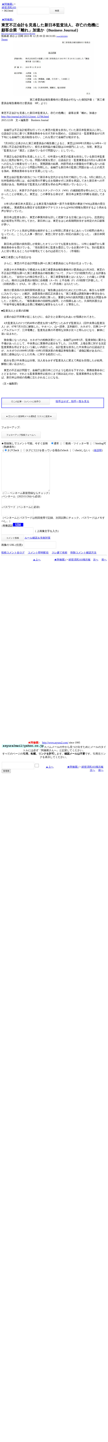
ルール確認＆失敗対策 (37, 545)
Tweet (4, 39)
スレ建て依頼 (59, 560)
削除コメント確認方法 (83, 560)
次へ (95, 567)
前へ (104, 567)
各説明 (98, 450)
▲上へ (37, 567)
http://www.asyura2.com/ (55, 750)
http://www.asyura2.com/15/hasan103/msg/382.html (18, 34)
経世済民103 (9, 7)
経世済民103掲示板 (80, 567)
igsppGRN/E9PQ (62, 36)
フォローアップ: (10, 427)
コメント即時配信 (38, 560)
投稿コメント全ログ (13, 560)
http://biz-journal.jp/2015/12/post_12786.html (25, 116)
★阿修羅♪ (7, 4)
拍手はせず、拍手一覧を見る (72, 401)
